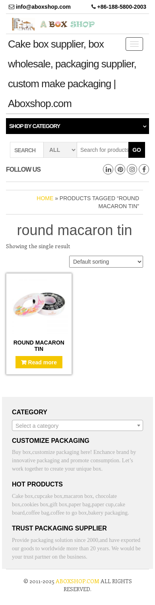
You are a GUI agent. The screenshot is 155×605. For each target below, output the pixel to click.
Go (136, 150)
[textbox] (77, 425)
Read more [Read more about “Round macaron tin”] (42, 362)
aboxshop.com (77, 581)
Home (45, 198)
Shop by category (34, 126)
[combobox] (77, 425)
